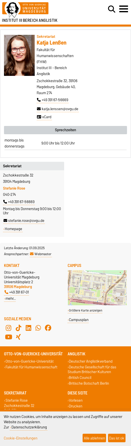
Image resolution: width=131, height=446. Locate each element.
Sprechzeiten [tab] (65, 130)
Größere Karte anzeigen (85, 310)
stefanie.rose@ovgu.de (23, 221)
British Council (80, 378)
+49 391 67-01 (16, 292)
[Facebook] (48, 327)
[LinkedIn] (28, 327)
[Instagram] (8, 327)
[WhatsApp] (38, 327)
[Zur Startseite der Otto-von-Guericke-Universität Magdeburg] (40, 10)
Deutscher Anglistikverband (91, 361)
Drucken (75, 406)
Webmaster (40, 254)
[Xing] (18, 336)
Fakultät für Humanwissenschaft (31, 367)
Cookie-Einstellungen (20, 438)
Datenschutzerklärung (29, 427)
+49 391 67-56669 (52, 100)
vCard (44, 117)
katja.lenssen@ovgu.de (57, 109)
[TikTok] (18, 327)
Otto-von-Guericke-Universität (29, 361)
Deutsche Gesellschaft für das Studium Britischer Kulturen (92, 369)
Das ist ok (116, 438)
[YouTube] (8, 336)
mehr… (10, 298)
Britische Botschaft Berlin (89, 383)
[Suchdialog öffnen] (111, 9)
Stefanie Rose (16, 400)
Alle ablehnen (94, 438)
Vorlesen (76, 400)
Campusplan (79, 320)
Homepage (13, 229)
